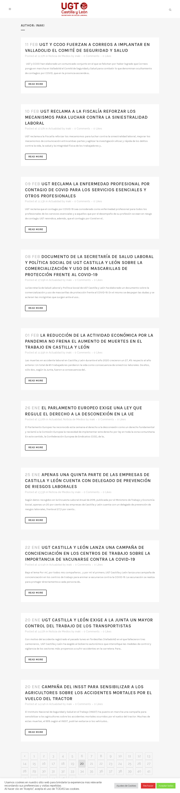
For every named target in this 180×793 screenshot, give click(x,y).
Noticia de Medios (60, 56)
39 (130, 771)
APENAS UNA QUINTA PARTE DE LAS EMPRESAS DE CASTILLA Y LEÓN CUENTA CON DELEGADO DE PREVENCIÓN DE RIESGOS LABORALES (88, 480)
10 (120, 756)
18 (63, 763)
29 (34, 771)
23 (110, 763)
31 (53, 771)
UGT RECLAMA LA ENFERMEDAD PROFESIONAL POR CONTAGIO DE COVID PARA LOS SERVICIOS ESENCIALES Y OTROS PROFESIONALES (87, 189)
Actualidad (54, 128)
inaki (77, 56)
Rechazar (148, 785)
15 (34, 763)
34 (82, 771)
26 (139, 763)
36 (101, 771)
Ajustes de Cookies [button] (126, 785)
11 (129, 756)
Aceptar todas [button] (166, 785)
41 (148, 771)
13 (148, 756)
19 (72, 763)
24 (120, 763)
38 (120, 771)
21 (91, 763)
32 (63, 771)
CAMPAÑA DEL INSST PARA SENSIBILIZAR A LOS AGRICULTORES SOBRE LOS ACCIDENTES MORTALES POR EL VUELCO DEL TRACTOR (88, 692)
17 (53, 763)
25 (129, 763)
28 (24, 771)
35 (91, 771)
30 (44, 771)
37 (110, 771)
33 (72, 771)
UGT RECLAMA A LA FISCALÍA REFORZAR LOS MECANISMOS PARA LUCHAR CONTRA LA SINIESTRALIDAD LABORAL (86, 117)
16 (44, 763)
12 (139, 756)
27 (148, 763)
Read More (35, 84)
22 (101, 763)
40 (139, 771)
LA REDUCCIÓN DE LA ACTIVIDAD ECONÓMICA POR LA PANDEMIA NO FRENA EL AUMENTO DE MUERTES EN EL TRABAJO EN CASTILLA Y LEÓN (89, 341)
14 (24, 763)
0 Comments (91, 56)
